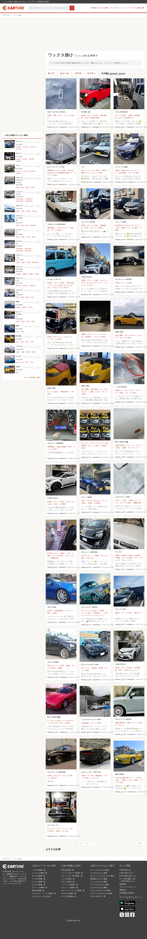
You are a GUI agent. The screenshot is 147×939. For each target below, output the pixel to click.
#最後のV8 (55, 558)
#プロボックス (62, 228)
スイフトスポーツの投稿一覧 (72, 873)
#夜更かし (89, 337)
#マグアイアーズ (97, 443)
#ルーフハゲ (129, 390)
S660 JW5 (119, 332)
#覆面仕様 (137, 503)
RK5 (17, 187)
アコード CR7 (120, 609)
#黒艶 (60, 668)
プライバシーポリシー (127, 887)
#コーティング (133, 448)
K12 (27, 362)
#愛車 (83, 334)
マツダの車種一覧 (38, 879)
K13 (31, 362)
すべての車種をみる (68, 896)
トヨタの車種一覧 (38, 870)
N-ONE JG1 (86, 112)
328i (17, 321)
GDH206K (19, 201)
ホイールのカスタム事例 (99, 870)
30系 (28, 211)
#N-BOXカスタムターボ (124, 225)
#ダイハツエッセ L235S (90, 170)
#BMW (94, 668)
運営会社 (122, 890)
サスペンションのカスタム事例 (102, 876)
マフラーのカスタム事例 (99, 885)
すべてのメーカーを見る (41, 896)
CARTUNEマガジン (127, 873)
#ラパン (122, 725)
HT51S (18, 147)
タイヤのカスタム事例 (98, 873)
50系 (33, 352)
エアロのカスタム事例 (98, 888)
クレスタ (118, 552)
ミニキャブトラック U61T (91, 719)
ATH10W (35, 262)
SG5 (27, 297)
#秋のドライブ (52, 666)
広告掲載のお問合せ (127, 893)
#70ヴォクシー (87, 556)
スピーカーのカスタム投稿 (100, 890)
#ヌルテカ (90, 558)
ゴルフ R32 (51, 607)
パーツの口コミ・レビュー (119, 8)
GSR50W (19, 251)
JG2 (22, 342)
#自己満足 (122, 173)
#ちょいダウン (127, 560)
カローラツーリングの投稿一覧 (73, 890)
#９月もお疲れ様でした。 (125, 778)
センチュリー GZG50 (123, 279)
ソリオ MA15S (121, 387)
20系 (23, 211)
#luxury (71, 170)
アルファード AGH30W (56, 772)
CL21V (25, 171)
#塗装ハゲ (119, 390)
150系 (30, 274)
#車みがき (125, 170)
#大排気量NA (58, 611)
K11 (22, 362)
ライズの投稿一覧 (68, 879)
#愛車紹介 (51, 228)
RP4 (32, 187)
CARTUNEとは (125, 870)
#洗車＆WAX (120, 445)
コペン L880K (86, 497)
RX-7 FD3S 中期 (121, 442)
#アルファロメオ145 (60, 288)
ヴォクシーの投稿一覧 (69, 888)
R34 (27, 225)
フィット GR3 (120, 222)
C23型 (18, 159)
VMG (23, 237)
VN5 (28, 237)
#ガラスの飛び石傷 (92, 118)
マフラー (91, 73)
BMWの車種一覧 (38, 890)
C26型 (18, 161)
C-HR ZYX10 (86, 277)
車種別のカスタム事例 (99, 8)
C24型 (24, 159)
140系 (24, 274)
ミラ (83, 167)
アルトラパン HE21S (89, 607)
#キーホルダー (130, 335)
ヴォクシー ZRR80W (55, 443)
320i (27, 321)
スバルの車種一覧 (38, 882)
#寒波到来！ (65, 392)
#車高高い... (98, 613)
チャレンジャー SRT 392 (91, 772)
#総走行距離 (61, 447)
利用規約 (122, 884)
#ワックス (131, 445)
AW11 (30, 307)
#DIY (87, 228)
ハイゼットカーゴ (54, 279)
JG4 (32, 342)
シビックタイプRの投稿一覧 (72, 876)
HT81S (25, 147)
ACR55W (28, 248)
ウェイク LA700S (88, 222)
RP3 (27, 187)
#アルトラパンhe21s (89, 611)
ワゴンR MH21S (121, 112)
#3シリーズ (85, 668)
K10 (17, 362)
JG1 (17, 342)
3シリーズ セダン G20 (89, 664)
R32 (17, 225)
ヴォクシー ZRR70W (89, 552)
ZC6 (17, 331)
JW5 (17, 372)
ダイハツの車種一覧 (39, 888)
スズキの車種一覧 (38, 885)
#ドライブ (95, 778)
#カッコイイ (92, 334)
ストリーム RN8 (121, 167)
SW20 (18, 307)
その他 (113, 73)
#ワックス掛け (92, 115)
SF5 (17, 297)
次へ (140, 843)
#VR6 (49, 611)
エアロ (78, 73)
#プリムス (51, 829)
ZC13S (18, 149)
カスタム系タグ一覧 (98, 896)
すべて (51, 73)
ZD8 (22, 331)
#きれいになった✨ (131, 670)
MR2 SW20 (119, 774)
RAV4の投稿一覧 (67, 870)
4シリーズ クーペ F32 (55, 167)
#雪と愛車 (119, 335)
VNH (33, 237)
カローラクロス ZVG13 (56, 112)
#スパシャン (58, 337)
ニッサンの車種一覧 (39, 873)
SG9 (32, 297)
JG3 (27, 342)
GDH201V (29, 199)
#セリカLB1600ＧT (126, 118)
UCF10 (34, 211)
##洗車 (101, 611)
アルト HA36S (53, 662)
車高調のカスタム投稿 (98, 879)
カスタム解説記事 (137, 8)
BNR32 (33, 225)
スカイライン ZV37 (122, 497)
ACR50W (19, 248)
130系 (18, 274)
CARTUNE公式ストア (127, 876)
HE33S (32, 285)
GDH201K (19, 199)
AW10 (24, 307)
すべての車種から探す (32, 377)
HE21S (18, 285)
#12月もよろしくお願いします (59, 553)
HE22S (25, 285)
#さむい (118, 500)
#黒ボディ (55, 778)
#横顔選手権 (120, 723)
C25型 (31, 159)
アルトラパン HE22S (123, 719)
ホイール (64, 73)
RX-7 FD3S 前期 (53, 717)
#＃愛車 (97, 503)
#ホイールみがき (93, 501)
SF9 (22, 297)
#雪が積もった (96, 389)
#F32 (64, 170)
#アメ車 (90, 776)
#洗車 (49, 115)
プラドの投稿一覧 (68, 882)
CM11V (18, 173)
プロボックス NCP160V (56, 224)
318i (22, 321)
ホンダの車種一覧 (38, 876)
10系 (17, 211)
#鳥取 (68, 666)
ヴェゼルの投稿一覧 (68, 893)
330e (33, 321)
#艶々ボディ (58, 115)
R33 (22, 225)
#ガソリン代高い (96, 228)
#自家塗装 (85, 723)
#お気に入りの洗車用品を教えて (59, 173)
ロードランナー (53, 825)
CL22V (32, 171)
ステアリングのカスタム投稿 (101, 893)
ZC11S (32, 147)
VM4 (17, 237)
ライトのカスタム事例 (98, 882)
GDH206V (29, 201)
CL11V (18, 171)
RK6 (22, 187)
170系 (37, 274)
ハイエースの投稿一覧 (69, 885)
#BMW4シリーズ (53, 170)
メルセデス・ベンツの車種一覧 (44, 893)
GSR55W (28, 251)
